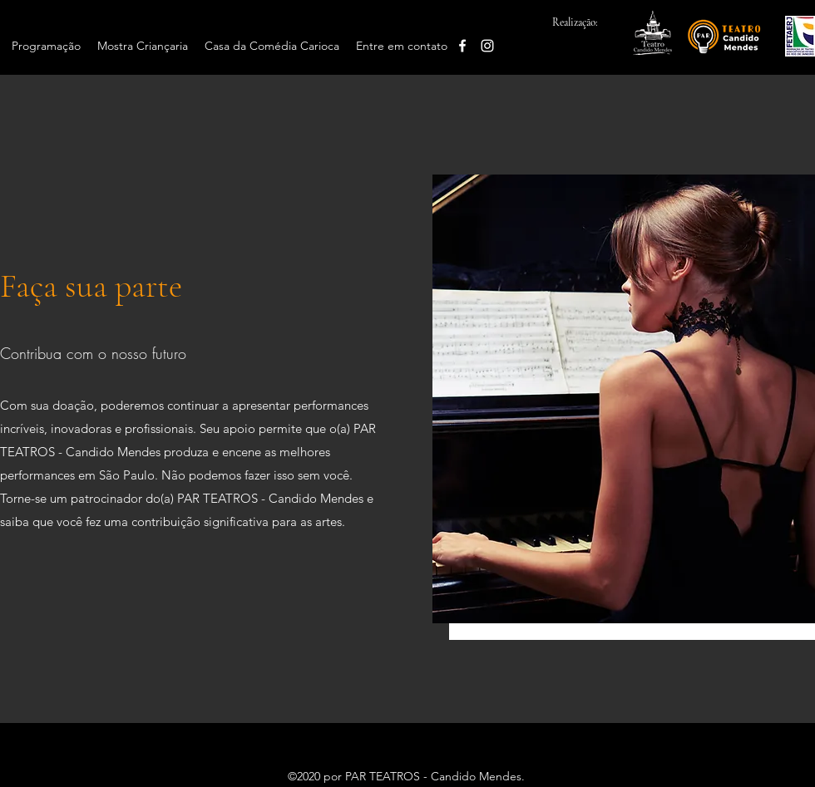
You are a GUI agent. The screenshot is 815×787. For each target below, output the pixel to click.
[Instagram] (487, 45)
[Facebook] (462, 45)
